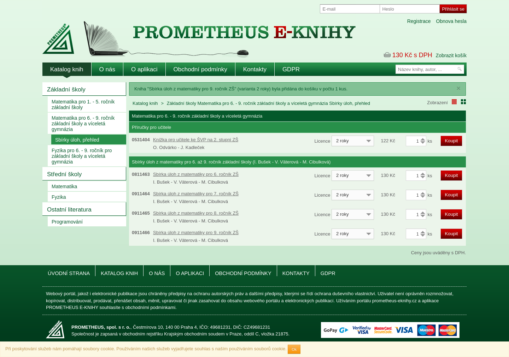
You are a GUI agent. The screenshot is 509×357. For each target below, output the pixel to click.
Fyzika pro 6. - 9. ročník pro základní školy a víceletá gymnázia (82, 156)
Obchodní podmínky (200, 69)
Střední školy (64, 174)
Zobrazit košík (451, 55)
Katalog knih (66, 69)
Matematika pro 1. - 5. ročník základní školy (83, 104)
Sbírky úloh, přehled (77, 140)
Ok (294, 349)
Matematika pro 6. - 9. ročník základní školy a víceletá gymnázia (83, 123)
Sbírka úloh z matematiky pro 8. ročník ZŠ (196, 213)
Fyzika (59, 197)
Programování (67, 222)
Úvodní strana (69, 273)
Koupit (451, 140)
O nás (107, 69)
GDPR (291, 69)
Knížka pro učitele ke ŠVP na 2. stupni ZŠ (195, 139)
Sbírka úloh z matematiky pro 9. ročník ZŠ (196, 232)
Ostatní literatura (69, 209)
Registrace (419, 21)
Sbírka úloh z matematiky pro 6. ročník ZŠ (196, 174)
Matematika (64, 186)
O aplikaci (144, 69)
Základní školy (66, 89)
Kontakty (255, 69)
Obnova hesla (451, 21)
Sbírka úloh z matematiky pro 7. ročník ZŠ (196, 193)
